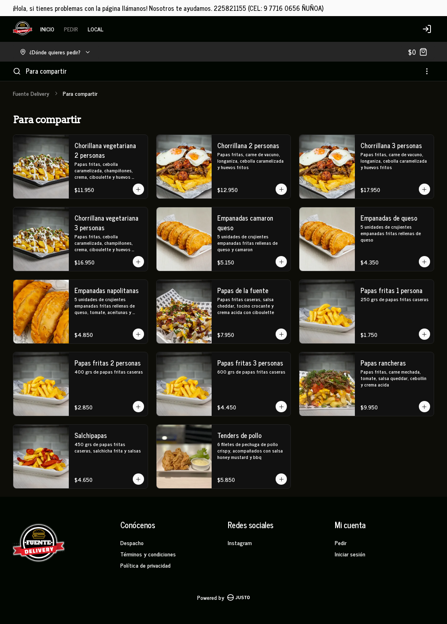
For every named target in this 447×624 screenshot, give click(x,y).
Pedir (340, 542)
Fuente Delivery (31, 93)
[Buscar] (17, 71)
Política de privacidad (145, 565)
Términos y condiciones (148, 553)
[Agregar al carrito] (138, 189)
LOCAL (95, 29)
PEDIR (71, 29)
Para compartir (46, 71)
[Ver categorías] (427, 71)
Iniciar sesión (350, 554)
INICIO (47, 29)
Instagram (240, 542)
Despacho (132, 542)
